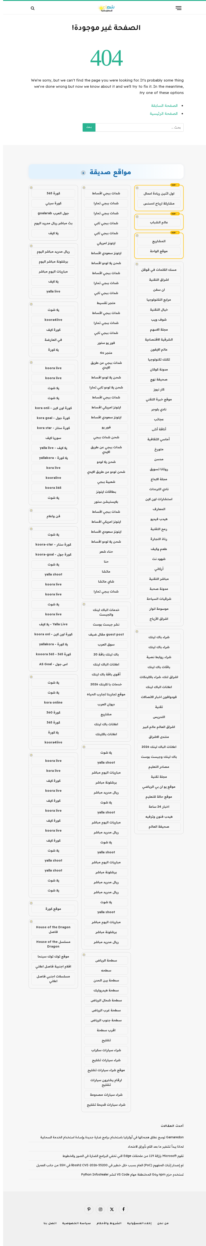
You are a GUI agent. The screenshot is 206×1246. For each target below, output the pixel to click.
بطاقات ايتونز (103, 492)
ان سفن (156, 290)
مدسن (155, 459)
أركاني (155, 569)
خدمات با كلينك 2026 (103, 684)
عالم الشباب (156, 222)
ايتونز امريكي (103, 243)
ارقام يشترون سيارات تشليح (103, 1082)
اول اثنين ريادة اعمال (155, 193)
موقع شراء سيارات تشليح (103, 1070)
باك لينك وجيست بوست (156, 757)
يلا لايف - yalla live (50, 448)
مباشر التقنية (156, 579)
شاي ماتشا (103, 581)
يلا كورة (50, 350)
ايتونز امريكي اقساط (103, 407)
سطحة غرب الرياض (103, 1010)
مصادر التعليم (155, 767)
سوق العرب (103, 644)
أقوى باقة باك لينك (103, 674)
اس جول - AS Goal (50, 664)
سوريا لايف (50, 438)
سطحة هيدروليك (103, 990)
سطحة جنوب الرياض (103, 1020)
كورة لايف (50, 330)
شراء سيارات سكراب (103, 1050)
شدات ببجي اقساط (103, 193)
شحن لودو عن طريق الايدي (103, 472)
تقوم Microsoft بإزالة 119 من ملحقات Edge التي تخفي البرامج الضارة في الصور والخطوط (120, 1156)
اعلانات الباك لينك (156, 687)
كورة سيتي (50, 203)
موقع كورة (50, 909)
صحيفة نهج (155, 379)
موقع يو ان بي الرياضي (155, 787)
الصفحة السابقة (161, 105)
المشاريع (155, 241)
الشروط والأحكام (106, 1223)
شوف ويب (155, 320)
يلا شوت (103, 753)
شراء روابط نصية (155, 657)
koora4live (50, 320)
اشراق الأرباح (155, 619)
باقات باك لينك (155, 667)
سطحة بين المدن (103, 980)
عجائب (156, 419)
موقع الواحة (156, 251)
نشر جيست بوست (103, 624)
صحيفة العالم (156, 827)
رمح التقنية (155, 529)
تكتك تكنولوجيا (156, 359)
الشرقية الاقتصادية (156, 339)
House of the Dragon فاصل (50, 929)
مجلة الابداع (156, 479)
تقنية (156, 707)
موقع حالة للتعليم (155, 797)
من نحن (159, 1223)
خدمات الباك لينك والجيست (103, 612)
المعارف (156, 509)
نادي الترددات (155, 489)
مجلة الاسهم (156, 329)
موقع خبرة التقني (156, 399)
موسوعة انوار (155, 609)
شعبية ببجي (103, 482)
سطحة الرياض (103, 960)
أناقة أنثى (156, 429)
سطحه (103, 970)
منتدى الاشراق (156, 737)
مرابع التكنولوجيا (156, 300)
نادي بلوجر (155, 409)
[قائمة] (175, 8)
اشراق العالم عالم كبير (156, 727)
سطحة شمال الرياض (103, 1000)
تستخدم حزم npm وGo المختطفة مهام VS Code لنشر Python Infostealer (129, 1174)
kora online (50, 702)
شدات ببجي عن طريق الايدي (103, 365)
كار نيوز (155, 389)
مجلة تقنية (156, 777)
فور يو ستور (103, 343)
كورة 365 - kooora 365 (50, 654)
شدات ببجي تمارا (103, 203)
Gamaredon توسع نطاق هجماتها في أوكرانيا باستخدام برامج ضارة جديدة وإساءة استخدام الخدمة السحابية (109, 1137)
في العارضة (50, 340)
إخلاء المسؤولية (136, 1223)
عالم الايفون (155, 349)
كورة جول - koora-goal (50, 554)
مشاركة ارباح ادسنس (155, 203)
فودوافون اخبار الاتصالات (156, 697)
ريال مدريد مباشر (103, 792)
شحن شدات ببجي (103, 437)
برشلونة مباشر (103, 782)
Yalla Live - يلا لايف (50, 624)
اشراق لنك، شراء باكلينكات (155, 677)
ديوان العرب (103, 704)
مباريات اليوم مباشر (103, 772)
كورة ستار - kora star (50, 428)
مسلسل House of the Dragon (50, 944)
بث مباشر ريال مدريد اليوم (50, 223)
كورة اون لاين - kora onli (50, 408)
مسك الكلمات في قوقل (155, 270)
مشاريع (103, 714)
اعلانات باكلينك (103, 734)
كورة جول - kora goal (50, 418)
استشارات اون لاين (155, 499)
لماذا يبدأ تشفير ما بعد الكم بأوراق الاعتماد (153, 1147)
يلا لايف (50, 233)
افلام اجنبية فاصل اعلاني (50, 966)
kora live (50, 468)
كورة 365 (50, 193)
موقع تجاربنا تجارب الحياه (103, 694)
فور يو (103, 427)
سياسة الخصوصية (73, 1223)
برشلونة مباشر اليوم (50, 261)
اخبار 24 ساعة (156, 807)
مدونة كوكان (156, 369)
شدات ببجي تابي (103, 223)
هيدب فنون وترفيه (155, 817)
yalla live (50, 291)
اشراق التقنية (156, 280)
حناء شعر (103, 552)
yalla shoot (103, 762)
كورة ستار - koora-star (50, 544)
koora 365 (50, 488)
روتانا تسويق (156, 469)
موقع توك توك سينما (50, 956)
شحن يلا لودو (103, 462)
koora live (50, 368)
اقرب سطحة (103, 1030)
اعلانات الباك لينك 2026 (155, 747)
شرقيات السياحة (156, 599)
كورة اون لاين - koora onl (50, 634)
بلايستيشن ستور (103, 502)
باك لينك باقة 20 (103, 654)
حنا (103, 562)
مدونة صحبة (155, 589)
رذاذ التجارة (155, 539)
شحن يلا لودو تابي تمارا (103, 387)
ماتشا (103, 571)
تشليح (103, 1040)
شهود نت (155, 559)
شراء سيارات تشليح (103, 1060)
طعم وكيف (156, 549)
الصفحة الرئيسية (161, 113)
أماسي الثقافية (155, 439)
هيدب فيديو (155, 519)
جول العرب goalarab (50, 213)
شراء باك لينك (155, 637)
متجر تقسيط (103, 303)
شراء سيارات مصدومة (103, 1095)
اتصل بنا (47, 1223)
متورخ (155, 449)
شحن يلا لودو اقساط (103, 263)
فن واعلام (50, 516)
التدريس (156, 717)
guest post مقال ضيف (103, 634)
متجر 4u (103, 353)
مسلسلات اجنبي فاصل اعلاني (50, 978)
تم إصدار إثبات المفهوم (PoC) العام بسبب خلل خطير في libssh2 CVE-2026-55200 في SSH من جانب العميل (107, 1165)
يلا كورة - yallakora (50, 458)
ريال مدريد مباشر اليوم (50, 251)
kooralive (50, 478)
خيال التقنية (156, 310)
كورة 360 (50, 712)
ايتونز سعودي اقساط (103, 253)
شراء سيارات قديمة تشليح (103, 1105)
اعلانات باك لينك (103, 724)
